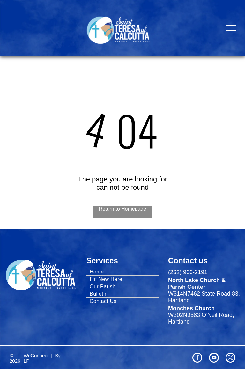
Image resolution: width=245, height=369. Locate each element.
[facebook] (197, 358)
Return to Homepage (122, 208)
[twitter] (230, 358)
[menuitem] (122, 272)
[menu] (231, 28)
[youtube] (214, 358)
